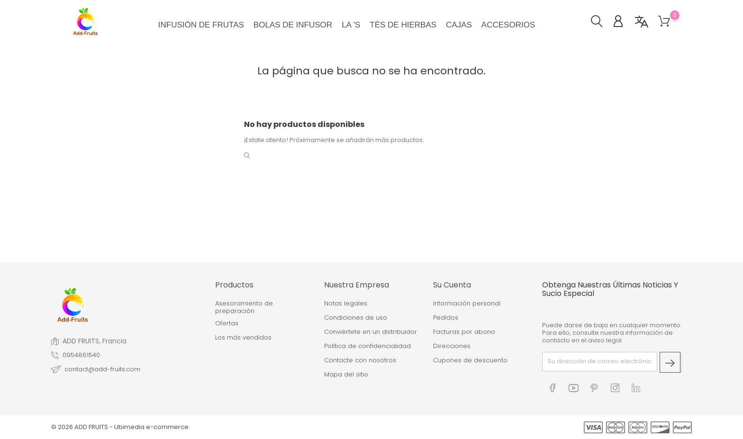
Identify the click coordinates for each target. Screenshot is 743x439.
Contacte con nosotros (360, 360)
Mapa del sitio (346, 374)
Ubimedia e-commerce (151, 426)
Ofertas (226, 323)
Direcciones (452, 346)
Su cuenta (452, 284)
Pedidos (445, 318)
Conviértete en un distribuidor (370, 332)
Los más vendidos (243, 337)
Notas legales (345, 303)
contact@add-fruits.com (102, 369)
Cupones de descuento (470, 360)
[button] (601, 22)
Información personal (466, 303)
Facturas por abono (464, 332)
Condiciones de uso (355, 318)
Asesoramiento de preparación (244, 307)
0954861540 (81, 355)
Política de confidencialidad (367, 346)
